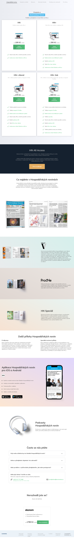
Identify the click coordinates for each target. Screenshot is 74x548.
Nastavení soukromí (58, 534)
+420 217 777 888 (18, 479)
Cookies (50, 533)
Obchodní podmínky (21, 534)
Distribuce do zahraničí (54, 2)
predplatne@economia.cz (56, 479)
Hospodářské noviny (12, 2)
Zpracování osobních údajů (41, 534)
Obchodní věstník (42, 2)
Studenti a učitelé (24, 2)
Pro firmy (65, 2)
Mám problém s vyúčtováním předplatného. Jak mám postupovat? (31, 467)
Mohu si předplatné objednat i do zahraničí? (24, 460)
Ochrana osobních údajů (30, 535)
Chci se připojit (37, 166)
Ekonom (33, 2)
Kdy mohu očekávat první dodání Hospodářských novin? (28, 453)
